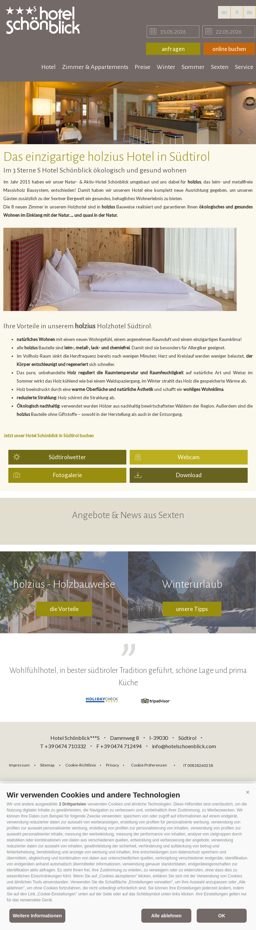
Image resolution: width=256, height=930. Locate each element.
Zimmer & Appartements (95, 67)
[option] (128, 113)
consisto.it (235, 764)
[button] (247, 792)
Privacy (112, 765)
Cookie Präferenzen (149, 765)
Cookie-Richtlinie (80, 765)
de (249, 14)
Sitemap (47, 765)
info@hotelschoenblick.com (184, 746)
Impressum (19, 765)
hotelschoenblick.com (44, 20)
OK (221, 915)
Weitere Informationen (37, 915)
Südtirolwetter (67, 457)
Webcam (189, 457)
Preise (142, 67)
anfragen (173, 48)
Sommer (193, 67)
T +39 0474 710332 (63, 746)
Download (189, 474)
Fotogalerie (67, 474)
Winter (166, 67)
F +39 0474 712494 (119, 746)
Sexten (220, 67)
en (224, 12)
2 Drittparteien (72, 804)
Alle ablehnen (166, 915)
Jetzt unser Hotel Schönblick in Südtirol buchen (48, 435)
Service (244, 67)
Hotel (48, 67)
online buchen (229, 48)
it (237, 12)
